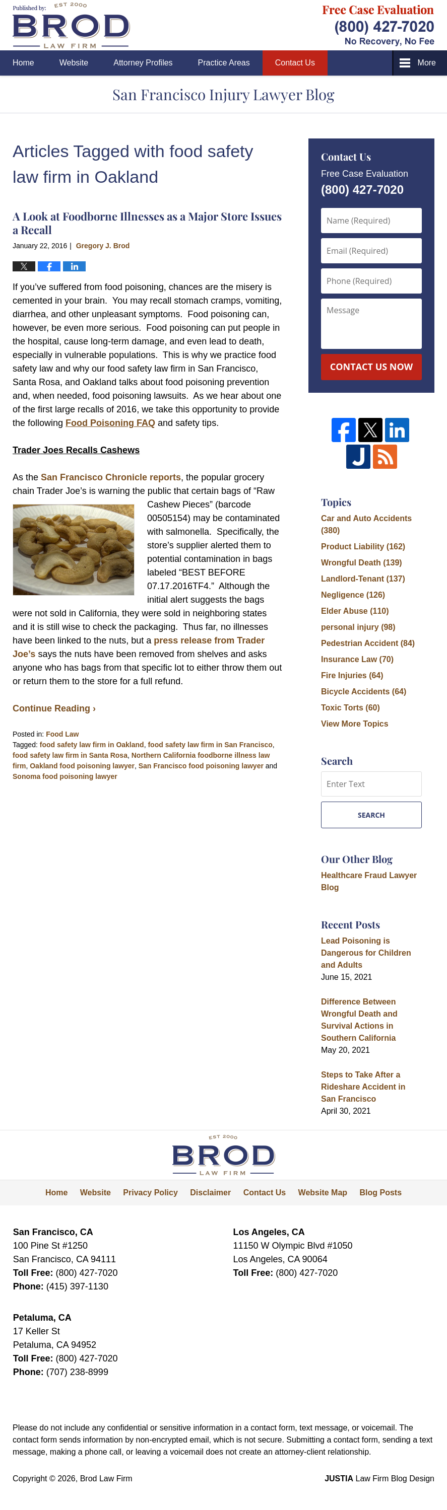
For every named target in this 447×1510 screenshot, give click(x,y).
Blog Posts (381, 1192)
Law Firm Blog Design (379, 1478)
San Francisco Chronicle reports (111, 477)
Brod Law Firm (106, 1478)
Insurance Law (357, 659)
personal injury (358, 627)
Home (23, 62)
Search (371, 815)
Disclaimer (210, 1192)
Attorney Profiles (142, 62)
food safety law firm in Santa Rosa (70, 755)
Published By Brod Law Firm (378, 25)
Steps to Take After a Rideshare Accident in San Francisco (363, 1086)
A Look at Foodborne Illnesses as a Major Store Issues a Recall (147, 222)
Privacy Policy (150, 1192)
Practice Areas (224, 62)
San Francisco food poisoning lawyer (201, 766)
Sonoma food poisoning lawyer (65, 776)
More (427, 62)
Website (74, 62)
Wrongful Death (361, 562)
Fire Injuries (352, 675)
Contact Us (295, 62)
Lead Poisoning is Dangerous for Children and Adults (366, 953)
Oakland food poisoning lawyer (82, 766)
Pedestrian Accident (368, 643)
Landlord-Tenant (363, 578)
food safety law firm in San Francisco (210, 745)
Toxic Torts (350, 707)
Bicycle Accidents (363, 691)
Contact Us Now (371, 367)
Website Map (323, 1192)
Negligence (353, 595)
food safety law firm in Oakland (92, 745)
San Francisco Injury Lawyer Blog (71, 25)
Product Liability (363, 546)
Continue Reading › (54, 708)
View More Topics (355, 724)
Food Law (62, 734)
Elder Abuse (355, 611)
